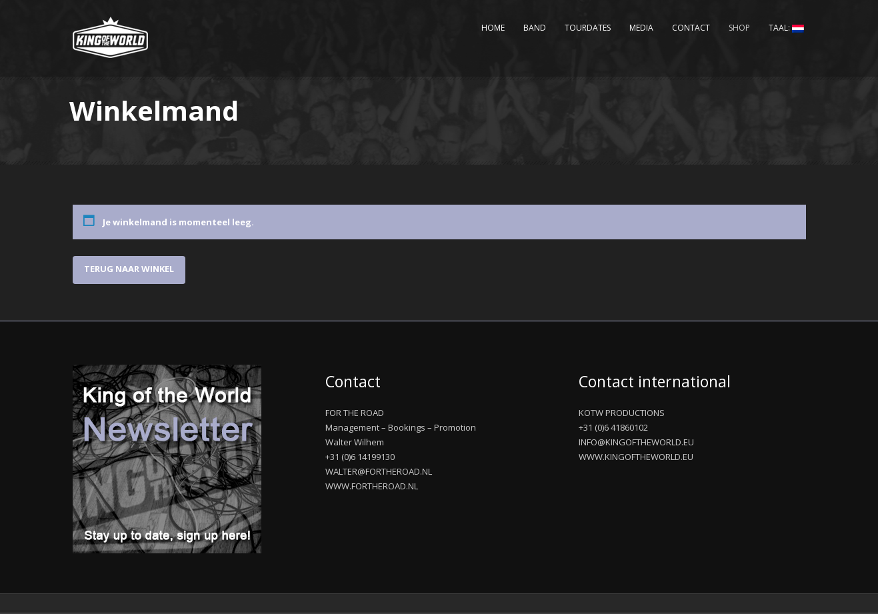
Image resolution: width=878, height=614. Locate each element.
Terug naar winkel (129, 269)
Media (641, 27)
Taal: (786, 27)
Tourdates (588, 27)
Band (534, 27)
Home (493, 27)
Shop (739, 27)
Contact (691, 27)
